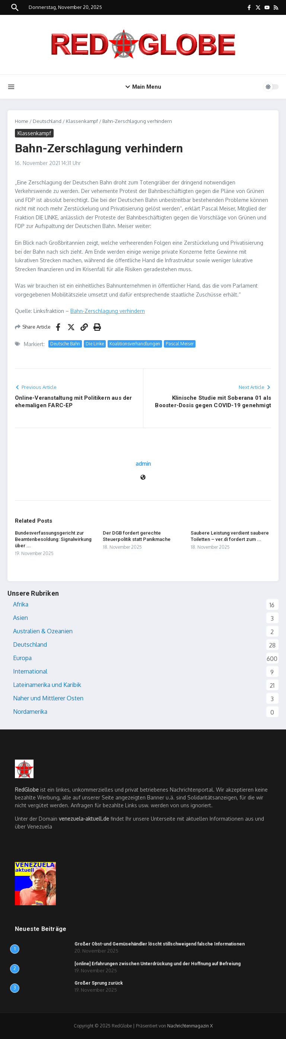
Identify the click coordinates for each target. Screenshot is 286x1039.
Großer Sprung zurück (98, 983)
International (30, 671)
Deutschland (47, 121)
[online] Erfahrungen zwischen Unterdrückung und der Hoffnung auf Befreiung (157, 963)
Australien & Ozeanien (43, 631)
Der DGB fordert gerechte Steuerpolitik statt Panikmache (137, 536)
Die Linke (95, 343)
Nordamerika (30, 711)
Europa (22, 658)
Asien (20, 617)
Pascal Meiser (180, 343)
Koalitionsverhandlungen (134, 343)
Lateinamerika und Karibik (47, 684)
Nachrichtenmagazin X (190, 1026)
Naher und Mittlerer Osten (48, 698)
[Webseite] (143, 478)
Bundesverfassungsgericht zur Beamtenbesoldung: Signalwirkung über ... (53, 539)
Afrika (20, 604)
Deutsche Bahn (65, 343)
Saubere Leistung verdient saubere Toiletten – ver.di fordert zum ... (230, 536)
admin (143, 463)
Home (21, 121)
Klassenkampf (82, 121)
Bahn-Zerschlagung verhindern (107, 311)
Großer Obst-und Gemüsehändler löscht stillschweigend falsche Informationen (159, 944)
